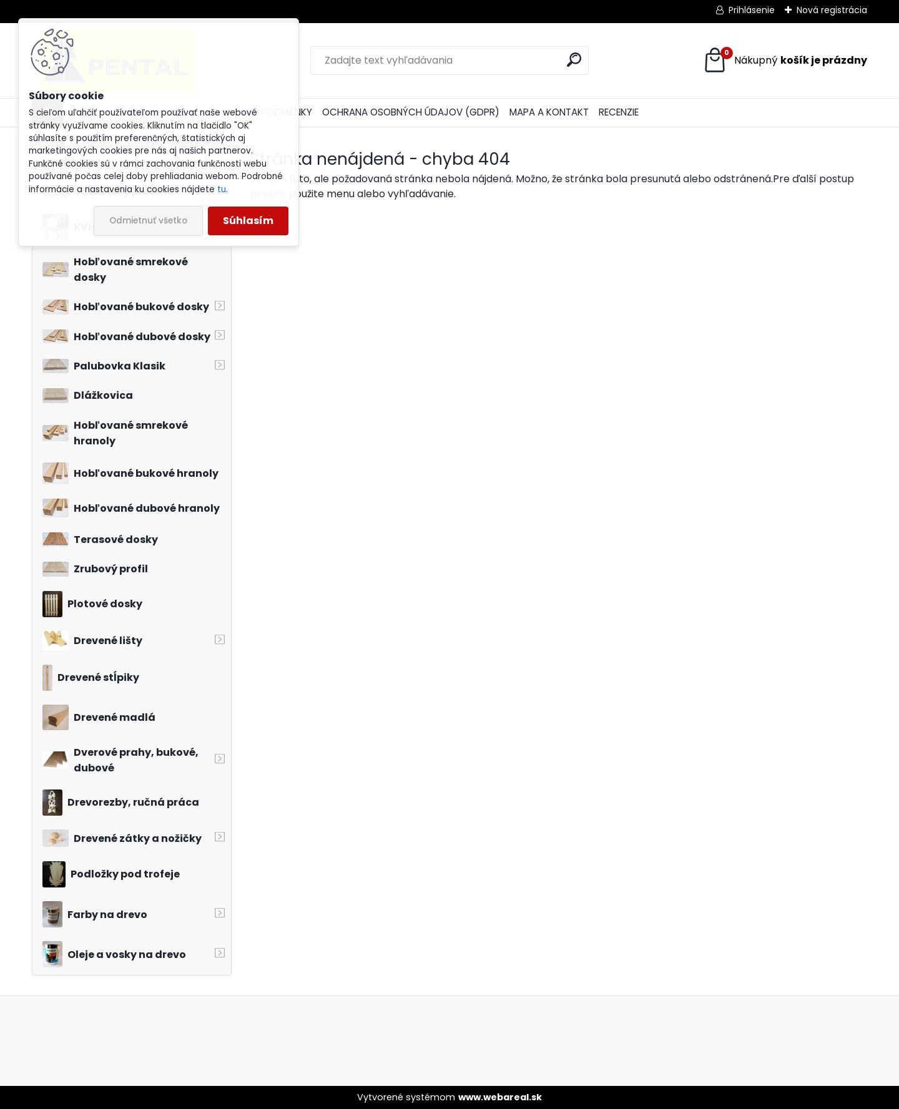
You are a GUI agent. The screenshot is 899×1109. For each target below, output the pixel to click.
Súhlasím (248, 220)
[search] (574, 59)
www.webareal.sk (500, 1097)
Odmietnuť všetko (148, 221)
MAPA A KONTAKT (549, 112)
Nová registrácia (832, 10)
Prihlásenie (752, 10)
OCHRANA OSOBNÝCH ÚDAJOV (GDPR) (410, 112)
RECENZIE (619, 112)
